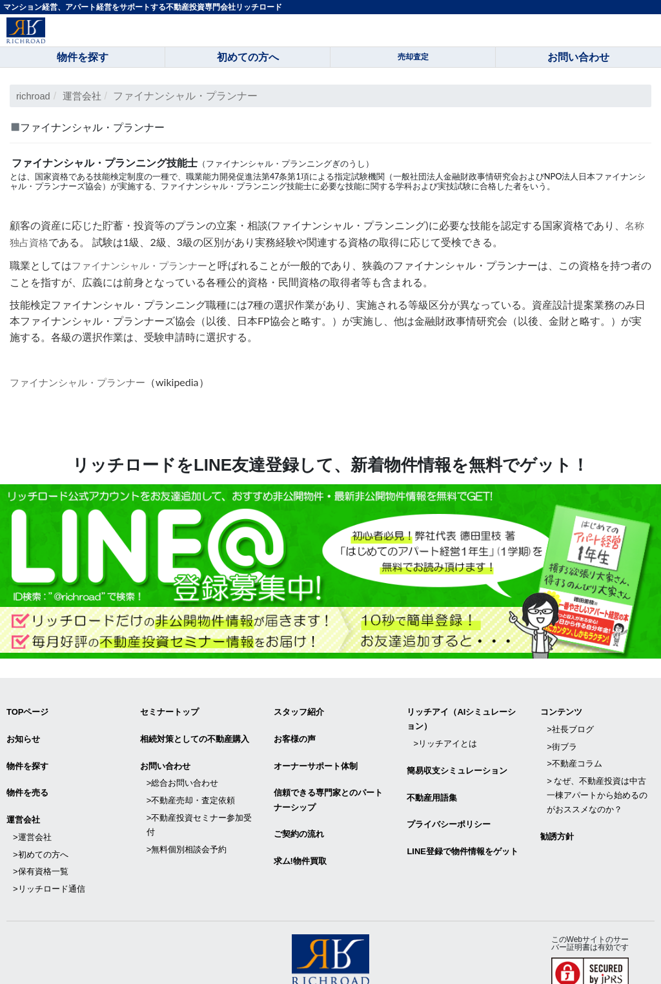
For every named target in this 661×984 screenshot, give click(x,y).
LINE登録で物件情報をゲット (462, 832)
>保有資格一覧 (40, 846)
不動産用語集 (432, 783)
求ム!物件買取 (300, 841)
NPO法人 (561, 176)
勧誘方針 (557, 817)
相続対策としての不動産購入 (194, 731)
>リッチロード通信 (49, 860)
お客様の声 (295, 731)
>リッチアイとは (445, 736)
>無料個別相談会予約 (187, 827)
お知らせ (23, 731)
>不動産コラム (574, 750)
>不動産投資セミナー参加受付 (199, 805)
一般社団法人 (418, 176)
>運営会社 (32, 818)
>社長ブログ (570, 721)
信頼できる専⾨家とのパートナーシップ (328, 786)
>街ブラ (562, 736)
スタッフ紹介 (299, 707)
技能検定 (110, 176)
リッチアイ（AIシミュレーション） (461, 714)
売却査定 (413, 56)
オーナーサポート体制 (316, 755)
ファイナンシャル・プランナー (144, 263)
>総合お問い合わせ (183, 769)
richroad (35, 95)
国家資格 (51, 176)
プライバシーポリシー (449, 808)
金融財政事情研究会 (481, 176)
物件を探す (27, 755)
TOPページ (27, 707)
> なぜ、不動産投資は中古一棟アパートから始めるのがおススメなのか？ (597, 778)
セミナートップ (169, 707)
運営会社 (86, 95)
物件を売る (27, 779)
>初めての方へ (40, 832)
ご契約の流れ (299, 818)
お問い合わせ (165, 755)
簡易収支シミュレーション (457, 759)
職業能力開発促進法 (223, 176)
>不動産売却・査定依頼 (191, 783)
